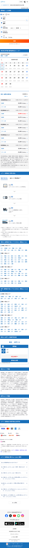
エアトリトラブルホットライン (14, 540)
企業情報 (14, 528)
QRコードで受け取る (15, 178)
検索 (14, 41)
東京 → (4, 248)
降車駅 (4, 21)
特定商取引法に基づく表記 (14, 531)
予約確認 (20, 1)
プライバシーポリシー (14, 534)
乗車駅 (4, 17)
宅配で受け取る (4, 178)
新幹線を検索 (14, 360)
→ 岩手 (4, 296)
